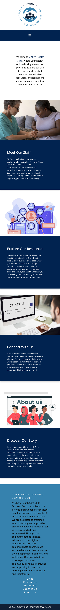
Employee (30, 585)
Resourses (30, 582)
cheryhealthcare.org (40, 606)
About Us (30, 592)
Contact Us (30, 588)
